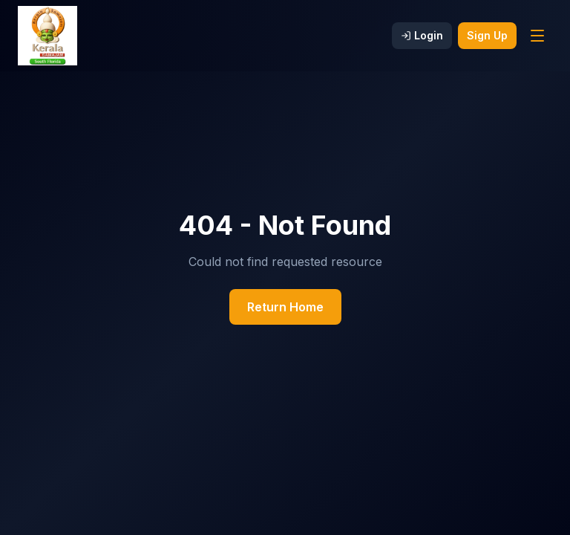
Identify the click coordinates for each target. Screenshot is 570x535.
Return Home (285, 306)
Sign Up (487, 35)
